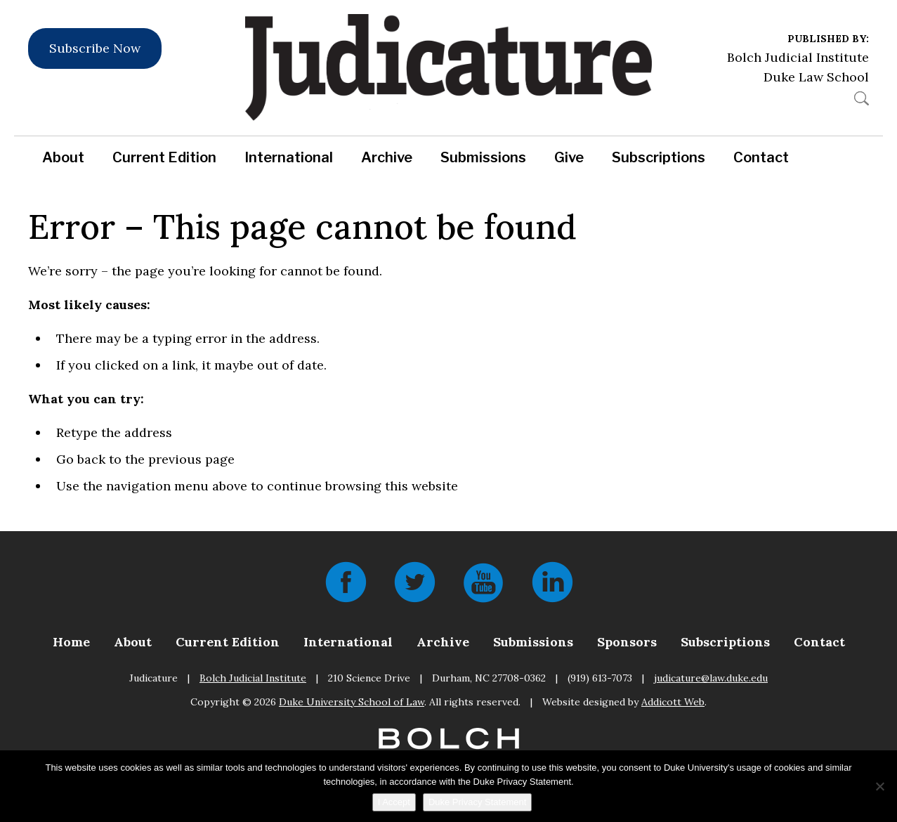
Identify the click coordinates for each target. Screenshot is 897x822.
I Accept (394, 802)
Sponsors (627, 642)
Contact (761, 157)
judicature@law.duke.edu (711, 678)
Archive (386, 157)
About (63, 157)
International (288, 157)
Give (569, 157)
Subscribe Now (94, 48)
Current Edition (164, 157)
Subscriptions (658, 157)
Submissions (483, 157)
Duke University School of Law (351, 702)
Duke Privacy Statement (477, 802)
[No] (879, 786)
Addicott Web (673, 702)
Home (71, 642)
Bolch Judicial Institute (798, 57)
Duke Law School (816, 77)
